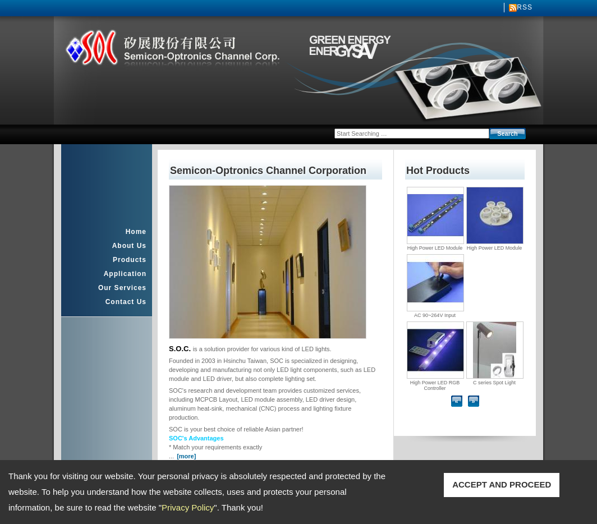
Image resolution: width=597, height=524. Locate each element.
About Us (129, 246)
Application (125, 274)
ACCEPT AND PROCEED (501, 484)
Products (129, 260)
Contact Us (125, 302)
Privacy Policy (188, 507)
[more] (186, 456)
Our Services (122, 288)
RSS (524, 7)
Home (136, 232)
